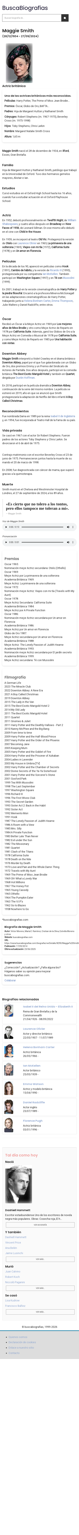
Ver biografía (40, 1225)
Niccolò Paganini (15, 1282)
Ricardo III (56, 270)
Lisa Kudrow (12, 1300)
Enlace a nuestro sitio (21, 1347)
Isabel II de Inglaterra (62, 416)
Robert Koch (12, 1276)
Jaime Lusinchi (14, 1253)
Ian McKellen (50, 274)
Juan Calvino (12, 1271)
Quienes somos (18, 1337)
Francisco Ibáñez (15, 1305)
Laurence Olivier (27, 243)
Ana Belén (11, 1247)
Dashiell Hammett (15, 1237)
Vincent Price (13, 1242)
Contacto (14, 1353)
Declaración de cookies (22, 1342)
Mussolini (68, 277)
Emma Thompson (62, 300)
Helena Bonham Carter (37, 300)
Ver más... (40, 1259)
